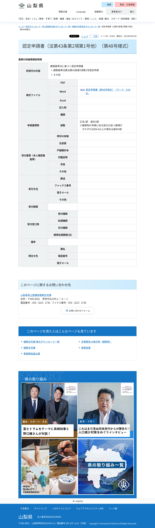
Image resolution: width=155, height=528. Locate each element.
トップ (21, 26)
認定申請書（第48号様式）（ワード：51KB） (108, 91)
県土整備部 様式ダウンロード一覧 (56, 26)
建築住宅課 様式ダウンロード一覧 (86, 26)
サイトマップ (40, 508)
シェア (84, 36)
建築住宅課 (29, 347)
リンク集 (113, 508)
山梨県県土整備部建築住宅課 (35, 295)
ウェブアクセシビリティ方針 (90, 508)
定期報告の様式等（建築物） (96, 341)
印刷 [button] (95, 36)
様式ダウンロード (33, 26)
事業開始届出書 (32, 353)
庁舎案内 (24, 508)
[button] (126, 4)
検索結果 (86, 347)
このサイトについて (61, 508)
